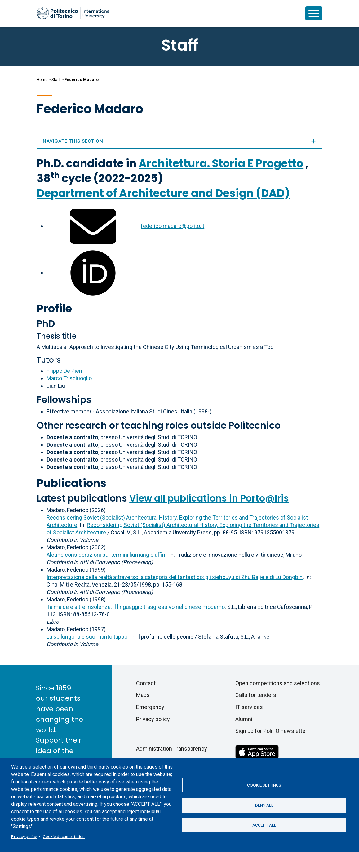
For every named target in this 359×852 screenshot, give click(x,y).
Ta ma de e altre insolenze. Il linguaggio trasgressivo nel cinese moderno (136, 607)
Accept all (264, 825)
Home (42, 79)
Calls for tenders (255, 695)
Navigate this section (179, 141)
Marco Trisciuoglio (69, 378)
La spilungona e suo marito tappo (87, 636)
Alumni (243, 719)
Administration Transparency (171, 748)
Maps (143, 695)
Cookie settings (264, 785)
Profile (54, 308)
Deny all (264, 805)
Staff (55, 79)
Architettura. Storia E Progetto (221, 163)
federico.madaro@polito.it (172, 226)
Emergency (150, 707)
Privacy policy (24, 836)
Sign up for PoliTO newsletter (271, 731)
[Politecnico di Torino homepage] (73, 13)
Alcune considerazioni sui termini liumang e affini (106, 554)
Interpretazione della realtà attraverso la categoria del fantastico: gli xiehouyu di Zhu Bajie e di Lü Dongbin (175, 577)
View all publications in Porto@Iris (209, 498)
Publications (71, 483)
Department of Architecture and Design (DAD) (163, 193)
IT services (249, 707)
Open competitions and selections (277, 683)
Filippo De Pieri (64, 371)
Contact (146, 683)
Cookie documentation (64, 836)
